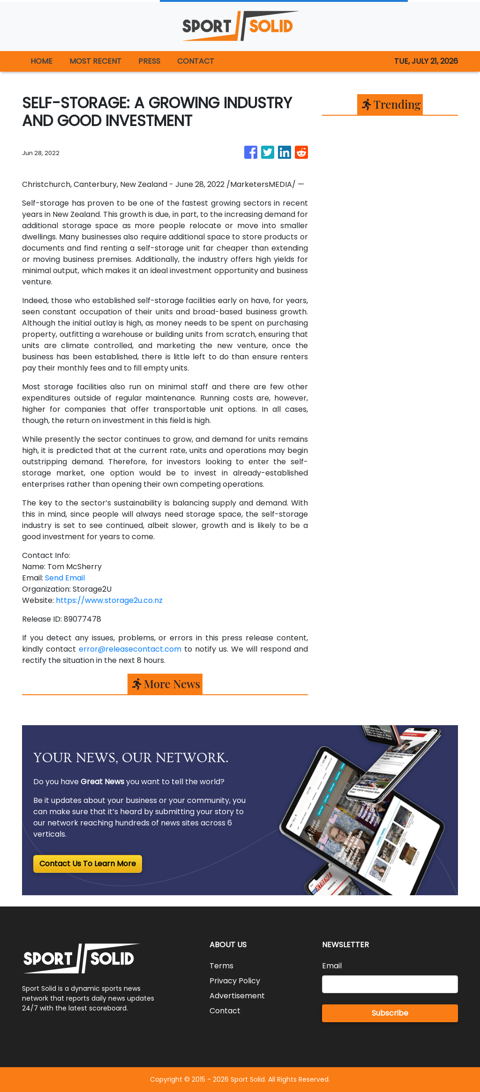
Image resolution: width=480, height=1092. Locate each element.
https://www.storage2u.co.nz (109, 600)
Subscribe (390, 1013)
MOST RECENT (95, 61)
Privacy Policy (235, 980)
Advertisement (237, 995)
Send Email (65, 577)
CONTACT (195, 61)
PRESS (149, 61)
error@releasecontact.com (130, 649)
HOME (41, 61)
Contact (225, 1010)
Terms (221, 965)
